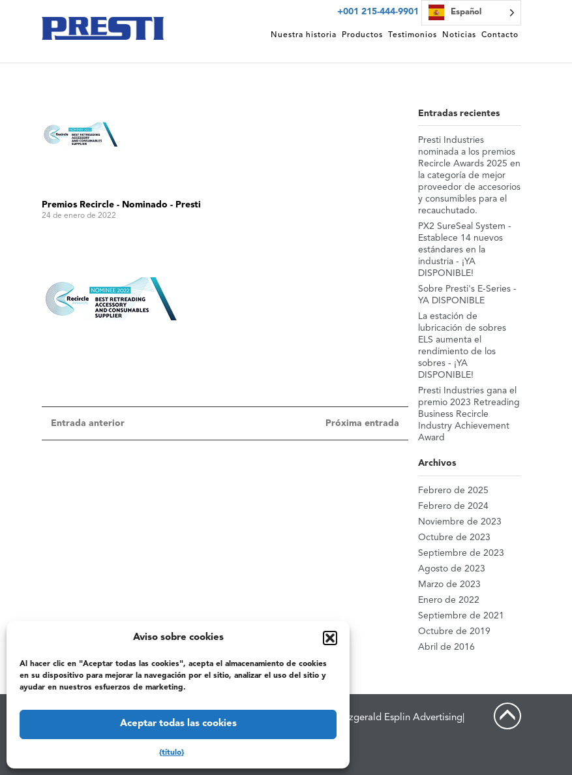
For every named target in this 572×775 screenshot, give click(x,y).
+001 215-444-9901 (378, 11)
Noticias (459, 35)
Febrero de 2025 (453, 490)
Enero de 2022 (448, 600)
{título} (171, 753)
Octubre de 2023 (454, 537)
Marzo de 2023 (449, 584)
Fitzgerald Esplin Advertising (400, 718)
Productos (362, 35)
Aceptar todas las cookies (178, 724)
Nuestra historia (304, 35)
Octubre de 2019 (454, 631)
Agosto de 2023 (451, 568)
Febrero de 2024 (453, 506)
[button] (330, 638)
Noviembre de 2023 (460, 521)
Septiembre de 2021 (461, 615)
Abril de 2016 (446, 647)
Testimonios (412, 35)
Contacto (500, 35)
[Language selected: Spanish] (471, 12)
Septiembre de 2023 (461, 553)
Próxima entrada (362, 423)
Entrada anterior (88, 423)
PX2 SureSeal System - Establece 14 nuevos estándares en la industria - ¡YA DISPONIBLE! (464, 250)
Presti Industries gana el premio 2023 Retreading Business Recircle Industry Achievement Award (469, 414)
